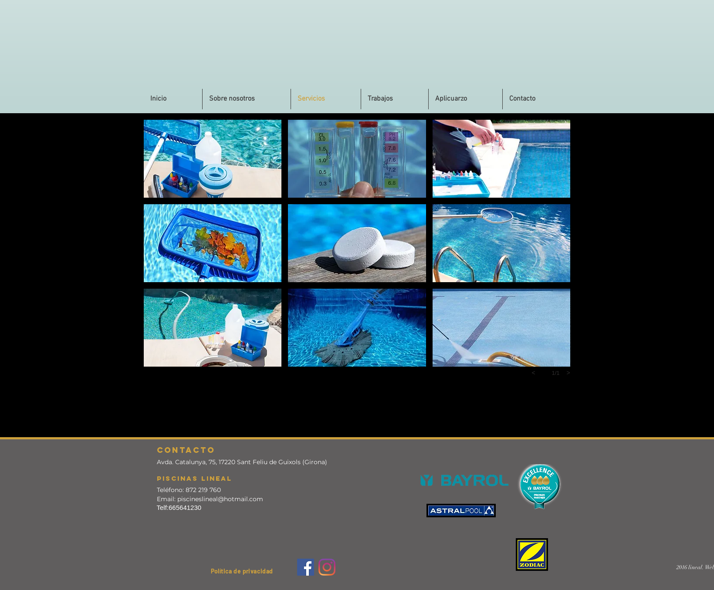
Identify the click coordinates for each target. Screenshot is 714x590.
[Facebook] (305, 567)
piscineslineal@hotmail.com (220, 499)
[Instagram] (326, 567)
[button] (537, 99)
